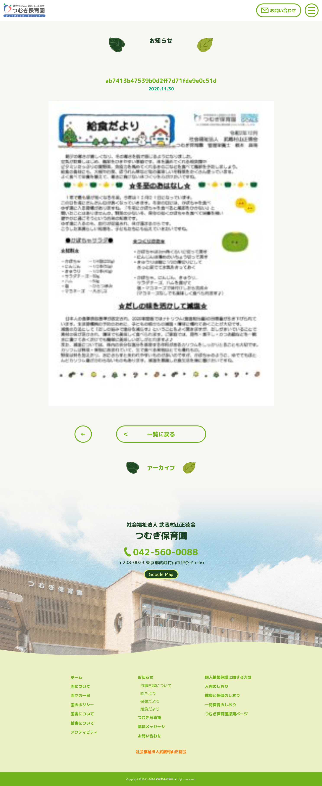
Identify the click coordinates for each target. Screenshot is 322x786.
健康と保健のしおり (222, 695)
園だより (148, 693)
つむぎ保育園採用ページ (226, 714)
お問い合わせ (283, 10)
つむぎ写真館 (149, 717)
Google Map (161, 574)
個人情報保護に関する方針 (228, 677)
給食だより (150, 709)
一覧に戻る (161, 434)
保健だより (150, 701)
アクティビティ (84, 732)
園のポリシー (82, 704)
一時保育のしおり (220, 704)
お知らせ (145, 677)
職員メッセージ (151, 726)
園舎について (82, 714)
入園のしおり (216, 686)
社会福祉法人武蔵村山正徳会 (161, 751)
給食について (82, 723)
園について (80, 686)
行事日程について (156, 685)
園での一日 (80, 695)
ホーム (76, 677)
